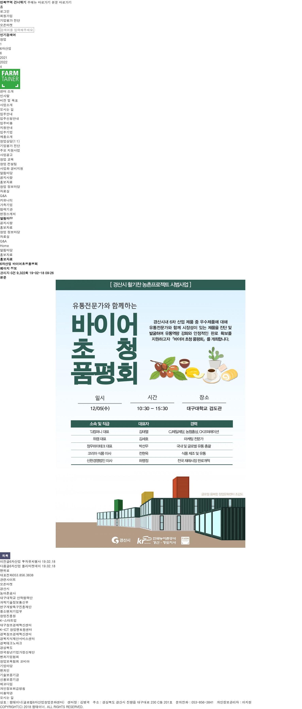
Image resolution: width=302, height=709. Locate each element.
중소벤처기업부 (11, 611)
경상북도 (6, 647)
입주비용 (6, 123)
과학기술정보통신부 (14, 602)
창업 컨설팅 (8, 164)
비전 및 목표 (9, 100)
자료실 (4, 191)
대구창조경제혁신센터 (16, 625)
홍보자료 (6, 182)
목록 (5, 555)
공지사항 (6, 177)
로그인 (4, 11)
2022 (3, 62)
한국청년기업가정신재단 (17, 652)
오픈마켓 (6, 25)
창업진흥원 (8, 616)
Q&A (3, 195)
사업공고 (6, 155)
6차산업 (5, 48)
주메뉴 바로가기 (39, 2)
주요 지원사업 (10, 150)
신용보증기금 (9, 679)
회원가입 (6, 16)
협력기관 (6, 209)
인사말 (4, 96)
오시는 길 (7, 109)
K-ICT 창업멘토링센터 (16, 629)
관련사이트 (8, 579)
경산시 (4, 588)
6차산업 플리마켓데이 (25, 566)
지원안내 (6, 127)
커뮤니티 (6, 200)
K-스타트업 (8, 620)
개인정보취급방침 (12, 688)
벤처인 (4, 670)
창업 (3, 39)
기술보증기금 (9, 675)
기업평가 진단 (10, 20)
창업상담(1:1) (10, 141)
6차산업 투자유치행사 (25, 561)
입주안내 (6, 114)
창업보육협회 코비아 (14, 661)
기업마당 (6, 666)
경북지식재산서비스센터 (17, 638)
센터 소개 (7, 91)
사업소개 (6, 105)
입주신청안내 (9, 118)
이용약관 (6, 693)
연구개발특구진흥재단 (16, 607)
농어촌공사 (8, 593)
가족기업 (6, 205)
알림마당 (6, 173)
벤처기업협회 (9, 657)
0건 (12, 273)
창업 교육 (7, 159)
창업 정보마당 (10, 186)
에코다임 (6, 684)
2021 (3, 57)
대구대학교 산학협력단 (16, 598)
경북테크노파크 (11, 643)
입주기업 (6, 132)
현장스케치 (8, 214)
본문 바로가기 (62, 2)
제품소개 (6, 136)
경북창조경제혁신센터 (16, 634)
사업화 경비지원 (11, 168)
